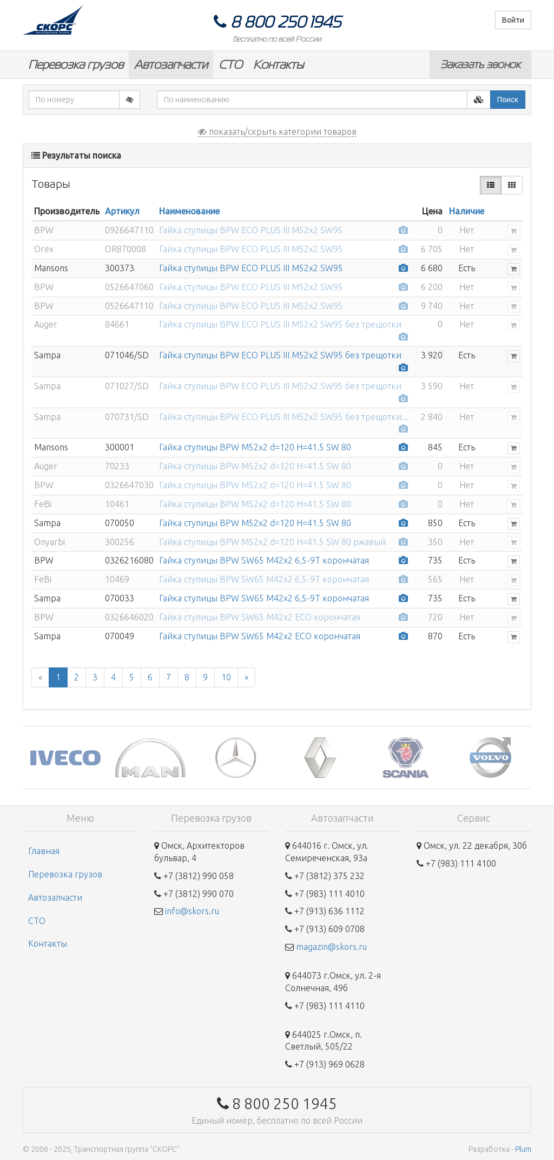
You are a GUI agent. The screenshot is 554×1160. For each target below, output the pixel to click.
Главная (44, 851)
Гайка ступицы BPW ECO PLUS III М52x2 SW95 (251, 230)
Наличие (466, 211)
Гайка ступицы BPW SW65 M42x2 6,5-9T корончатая (264, 560)
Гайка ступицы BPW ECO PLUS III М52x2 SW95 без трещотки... (283, 417)
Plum (523, 1149)
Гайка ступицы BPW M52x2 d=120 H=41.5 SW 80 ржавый (272, 542)
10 (226, 677)
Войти (513, 20)
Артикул (122, 211)
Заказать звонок (480, 64)
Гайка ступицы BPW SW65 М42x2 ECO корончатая (259, 617)
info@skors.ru (192, 911)
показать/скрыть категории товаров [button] (277, 131)
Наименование (189, 211)
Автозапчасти (171, 64)
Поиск (507, 99)
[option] (65, 757)
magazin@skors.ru (331, 947)
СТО (230, 64)
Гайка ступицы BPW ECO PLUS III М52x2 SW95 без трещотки (280, 324)
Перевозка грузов (75, 64)
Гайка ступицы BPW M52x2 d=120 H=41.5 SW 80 (255, 447)
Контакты (278, 64)
